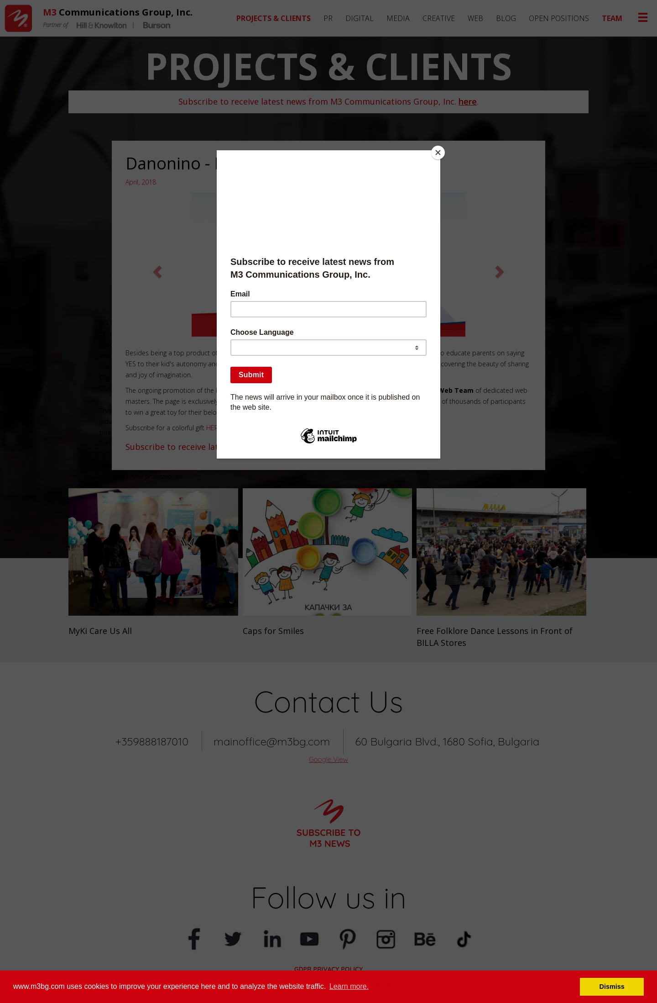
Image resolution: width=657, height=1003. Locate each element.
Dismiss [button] (612, 986)
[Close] (438, 152)
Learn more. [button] (349, 986)
